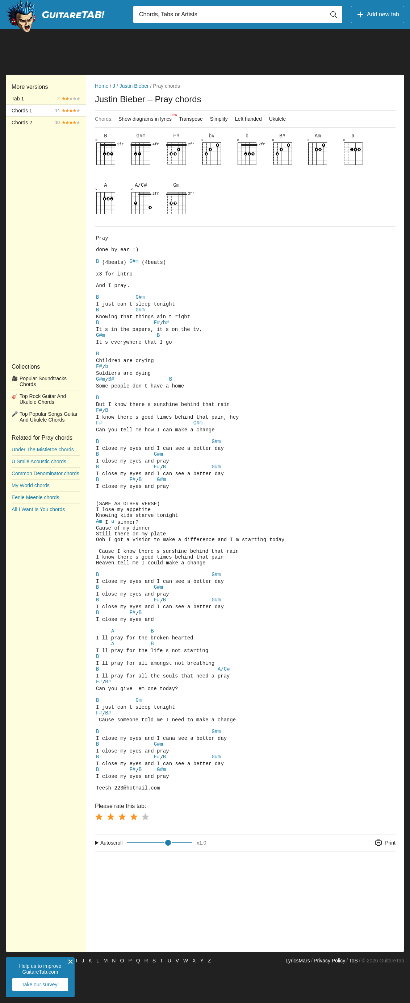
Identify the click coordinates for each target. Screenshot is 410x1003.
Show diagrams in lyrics (146, 117)
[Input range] (159, 876)
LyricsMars (297, 994)
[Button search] (333, 14)
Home (101, 86)
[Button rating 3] (122, 850)
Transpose (191, 119)
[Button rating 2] (110, 850)
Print (385, 876)
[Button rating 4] (133, 850)
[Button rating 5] (145, 850)
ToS (353, 994)
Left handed (248, 119)
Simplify (219, 119)
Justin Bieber (134, 86)
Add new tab (377, 14)
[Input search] (237, 14)
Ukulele (277, 119)
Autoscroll (111, 876)
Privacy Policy (329, 994)
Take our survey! (40, 984)
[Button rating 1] (99, 850)
